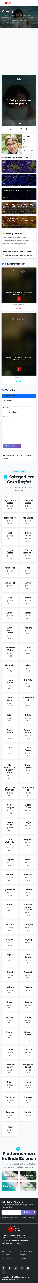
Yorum (6, 417)
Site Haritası (6, 1255)
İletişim (23, 1255)
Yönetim (23, 1258)
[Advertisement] (19, 53)
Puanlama (7, 408)
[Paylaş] (27, 129)
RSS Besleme (7, 1258)
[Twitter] (16, 1268)
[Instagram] (22, 1268)
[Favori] (21, 129)
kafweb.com (14, 1279)
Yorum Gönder (12, 446)
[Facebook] (10, 1268)
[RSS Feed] (4, 1272)
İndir (19, 308)
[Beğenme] (15, 129)
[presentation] (18, 438)
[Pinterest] (4, 1268)
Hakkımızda (6, 1251)
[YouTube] (28, 1268)
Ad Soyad (7, 400)
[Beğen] (10, 129)
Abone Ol (29, 1212)
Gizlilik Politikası (26, 1251)
